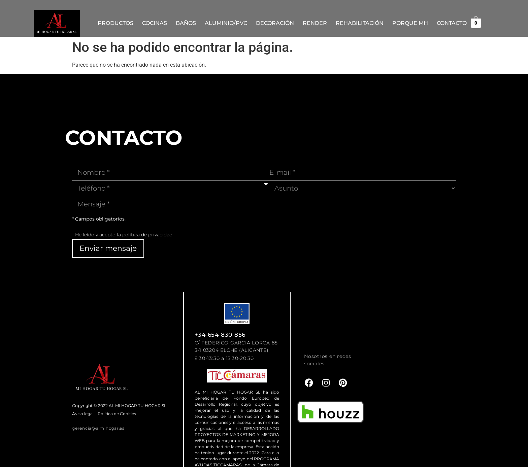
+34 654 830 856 (220, 334)
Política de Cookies (117, 413)
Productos (115, 23)
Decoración (275, 23)
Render (315, 23)
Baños (186, 23)
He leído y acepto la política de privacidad (123, 234)
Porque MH (410, 23)
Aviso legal (83, 413)
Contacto (452, 23)
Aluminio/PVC (226, 23)
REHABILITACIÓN (360, 23)
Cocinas (154, 23)
